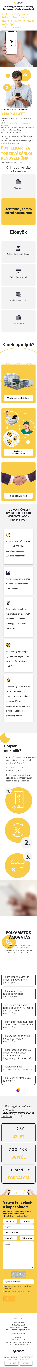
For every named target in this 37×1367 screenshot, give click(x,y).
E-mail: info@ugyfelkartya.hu (18, 1344)
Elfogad (26, 1363)
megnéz (8, 1288)
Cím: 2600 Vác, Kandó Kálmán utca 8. (18, 1342)
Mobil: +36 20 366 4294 (18, 1327)
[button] (18, 980)
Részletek (11, 1363)
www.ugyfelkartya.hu (15, 163)
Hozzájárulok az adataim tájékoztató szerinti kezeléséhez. (18, 1293)
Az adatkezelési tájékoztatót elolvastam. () (19, 1287)
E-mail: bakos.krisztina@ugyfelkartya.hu (18, 1330)
